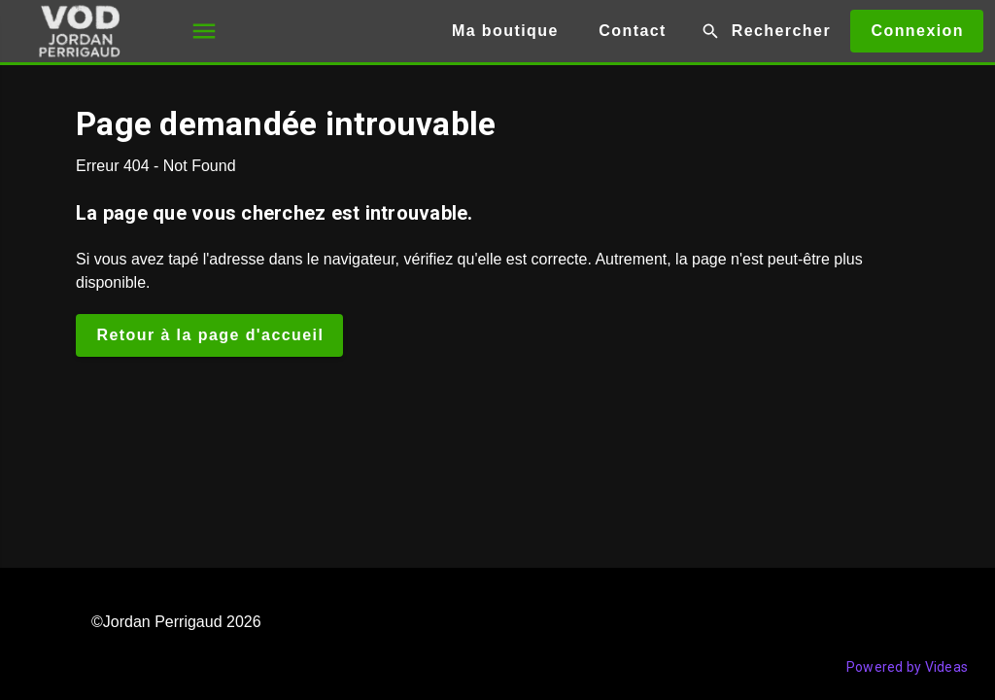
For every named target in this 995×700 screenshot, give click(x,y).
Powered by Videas (907, 667)
